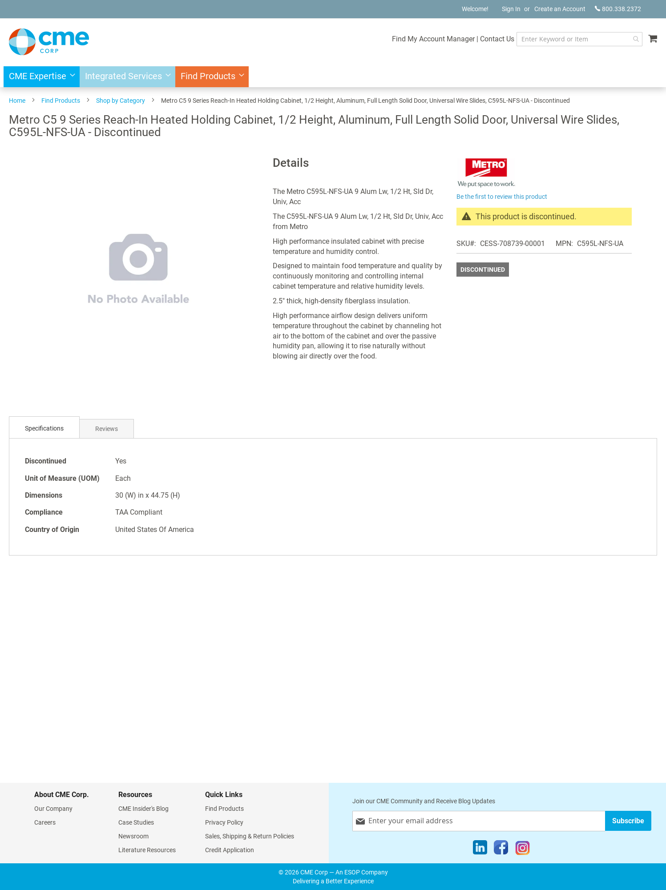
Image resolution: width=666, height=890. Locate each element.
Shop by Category (120, 100)
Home (17, 100)
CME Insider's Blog (143, 808)
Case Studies (136, 822)
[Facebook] (501, 849)
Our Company (53, 808)
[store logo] (49, 41)
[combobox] (579, 39)
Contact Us (497, 39)
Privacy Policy (224, 822)
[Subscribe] (628, 821)
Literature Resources (147, 850)
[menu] (333, 76)
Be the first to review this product (501, 196)
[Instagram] (522, 849)
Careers (45, 822)
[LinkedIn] (480, 849)
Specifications (44, 428)
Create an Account (559, 8)
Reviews (106, 428)
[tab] (44, 428)
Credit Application (229, 850)
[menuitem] (39, 76)
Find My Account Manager (433, 39)
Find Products (60, 100)
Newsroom (133, 836)
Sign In (511, 8)
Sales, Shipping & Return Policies (249, 836)
